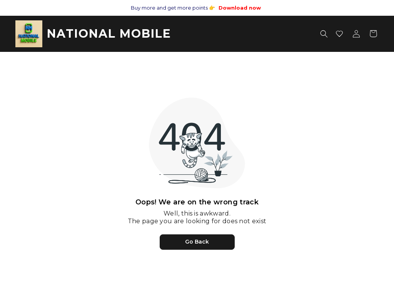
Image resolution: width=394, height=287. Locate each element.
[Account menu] (356, 33)
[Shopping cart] (373, 33)
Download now (240, 8)
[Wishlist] (339, 33)
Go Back (197, 241)
